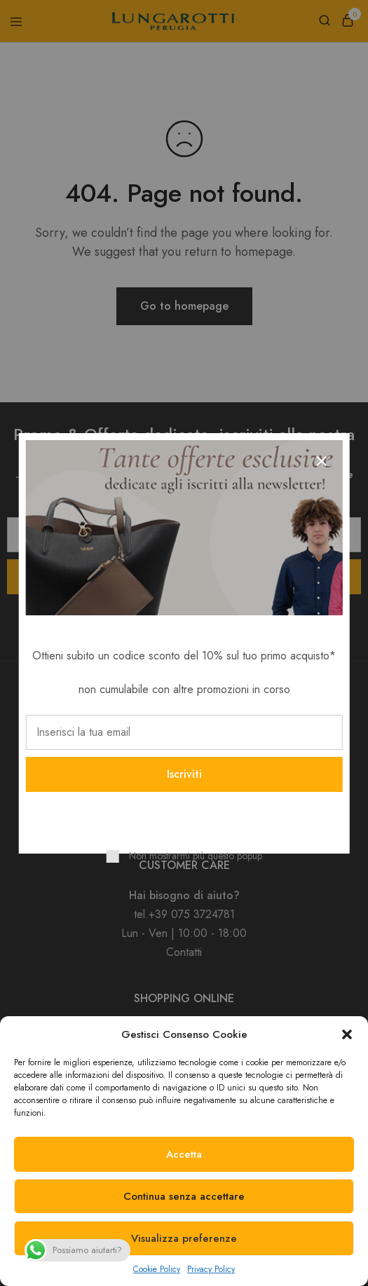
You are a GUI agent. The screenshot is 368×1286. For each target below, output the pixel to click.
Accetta (184, 1154)
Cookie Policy (156, 1269)
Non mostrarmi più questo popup (195, 856)
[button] (347, 1034)
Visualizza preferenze (184, 1238)
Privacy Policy (211, 1269)
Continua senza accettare (184, 1196)
